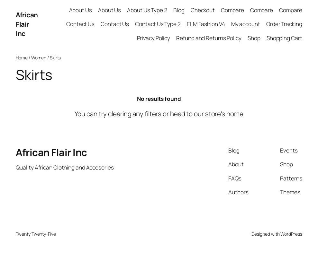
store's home (224, 113)
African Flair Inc (27, 24)
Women (39, 58)
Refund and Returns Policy (208, 38)
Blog (179, 10)
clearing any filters (134, 113)
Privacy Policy (153, 38)
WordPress (291, 234)
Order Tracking (284, 24)
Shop (254, 38)
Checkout (203, 10)
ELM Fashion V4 (206, 24)
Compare (232, 10)
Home (22, 58)
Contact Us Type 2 (157, 24)
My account (245, 24)
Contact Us (80, 24)
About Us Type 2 (147, 10)
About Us (80, 10)
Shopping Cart (284, 38)
